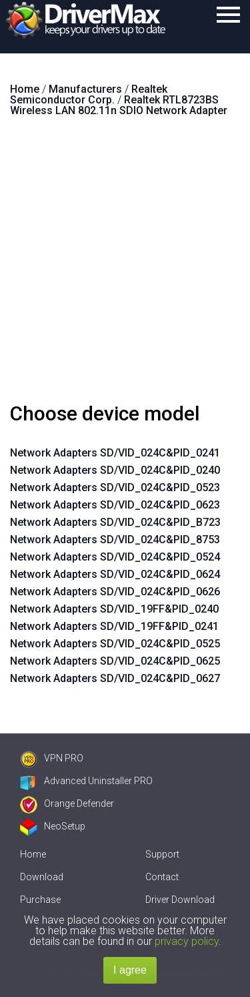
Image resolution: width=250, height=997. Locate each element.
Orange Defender (67, 803)
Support (162, 854)
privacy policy (187, 941)
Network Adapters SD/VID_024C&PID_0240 (115, 470)
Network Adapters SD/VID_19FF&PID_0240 (114, 609)
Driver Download (180, 899)
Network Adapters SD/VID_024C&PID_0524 (115, 557)
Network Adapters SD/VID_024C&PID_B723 (115, 522)
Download (41, 877)
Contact (162, 877)
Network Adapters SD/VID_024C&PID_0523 (115, 487)
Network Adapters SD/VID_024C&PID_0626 (115, 591)
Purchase (40, 899)
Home (33, 854)
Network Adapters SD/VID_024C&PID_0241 (115, 452)
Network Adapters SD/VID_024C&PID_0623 (115, 504)
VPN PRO (51, 758)
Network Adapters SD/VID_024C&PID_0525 (115, 643)
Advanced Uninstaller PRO (86, 780)
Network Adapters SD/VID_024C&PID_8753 (115, 539)
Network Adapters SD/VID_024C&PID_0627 (115, 678)
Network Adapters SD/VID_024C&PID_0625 (115, 661)
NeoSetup (52, 826)
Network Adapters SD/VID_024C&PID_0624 (115, 574)
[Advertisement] (125, 265)
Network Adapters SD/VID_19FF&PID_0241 (114, 626)
